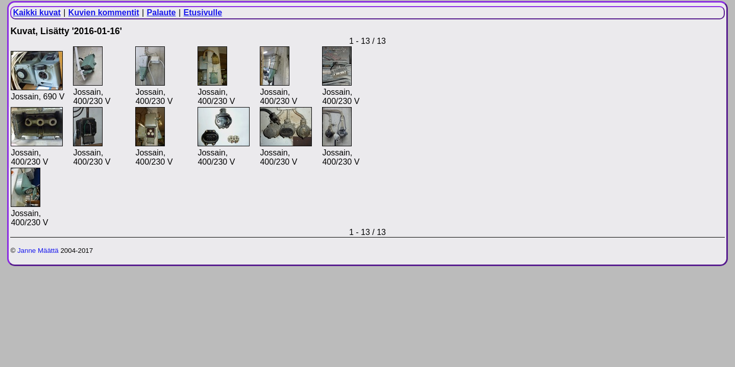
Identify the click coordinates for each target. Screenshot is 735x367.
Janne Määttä (38, 250)
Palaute (161, 12)
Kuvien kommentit (103, 12)
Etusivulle (203, 12)
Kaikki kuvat (36, 12)
